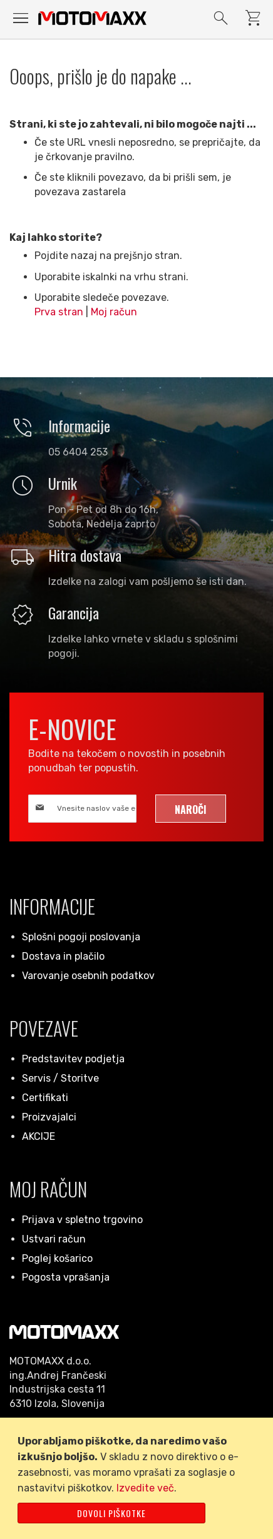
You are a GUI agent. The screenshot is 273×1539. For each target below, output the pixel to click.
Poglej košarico (57, 1258)
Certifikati (45, 1098)
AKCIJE (38, 1136)
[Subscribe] (190, 809)
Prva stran (58, 312)
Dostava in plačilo (63, 956)
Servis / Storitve (60, 1078)
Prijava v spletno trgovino (82, 1220)
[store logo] (92, 18)
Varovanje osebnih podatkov (88, 976)
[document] (139, 1478)
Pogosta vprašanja (66, 1277)
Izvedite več (145, 1488)
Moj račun (114, 312)
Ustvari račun (54, 1239)
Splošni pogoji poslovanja (81, 937)
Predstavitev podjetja (73, 1059)
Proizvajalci (49, 1117)
